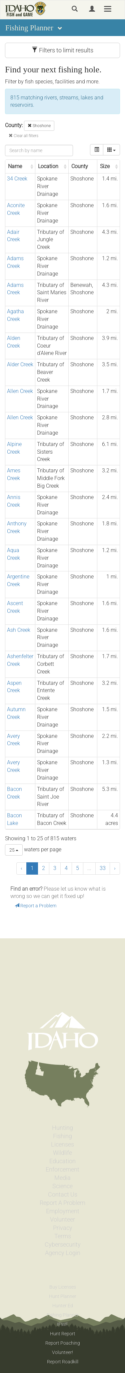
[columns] (111, 149)
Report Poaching (62, 1343)
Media (62, 1178)
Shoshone (39, 125)
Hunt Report (62, 1333)
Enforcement (62, 1169)
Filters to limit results (62, 50)
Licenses (62, 1144)
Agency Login (62, 1253)
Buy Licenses (62, 1287)
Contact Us (62, 1194)
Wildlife (62, 1153)
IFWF (62, 1324)
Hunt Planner (62, 1296)
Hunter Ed (62, 1305)
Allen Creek (20, 391)
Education (62, 1161)
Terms (62, 1236)
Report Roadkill (62, 1361)
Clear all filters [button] (23, 135)
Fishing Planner (63, 1315)
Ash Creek (18, 630)
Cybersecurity (63, 1244)
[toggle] (96, 149)
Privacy (62, 1228)
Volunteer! (62, 1352)
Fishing (62, 1136)
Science (62, 1186)
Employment (62, 1211)
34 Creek (17, 178)
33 (103, 868)
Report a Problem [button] (35, 905)
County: (14, 125)
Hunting (62, 1127)
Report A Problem (62, 1203)
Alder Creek (20, 364)
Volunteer (62, 1219)
